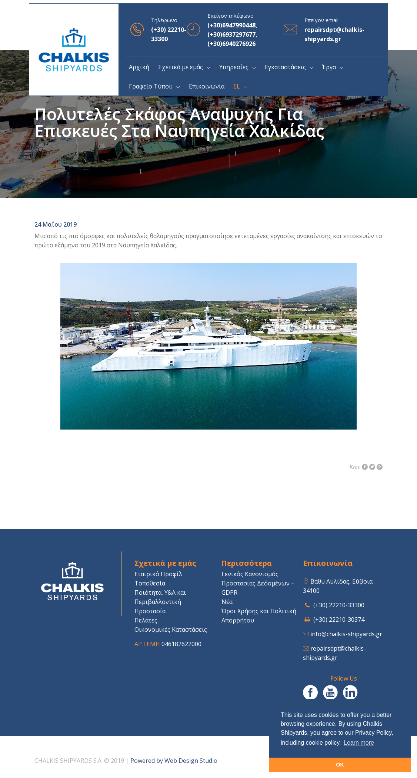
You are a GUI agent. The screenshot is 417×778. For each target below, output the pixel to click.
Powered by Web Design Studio (173, 761)
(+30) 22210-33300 (338, 605)
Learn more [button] (359, 742)
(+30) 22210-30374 (338, 619)
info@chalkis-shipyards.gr (346, 634)
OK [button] (340, 765)
